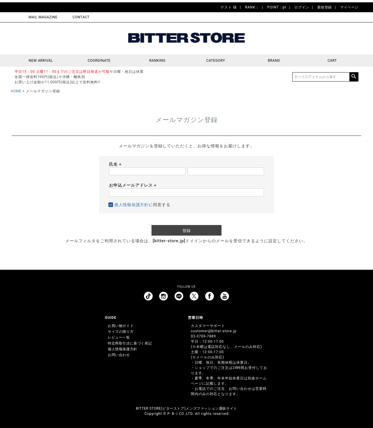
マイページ (349, 7)
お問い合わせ (119, 355)
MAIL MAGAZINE (43, 17)
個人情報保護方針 (131, 204)
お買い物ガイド (120, 326)
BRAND (274, 61)
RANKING (157, 61)
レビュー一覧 (119, 337)
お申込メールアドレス (133, 185)
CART (332, 61)
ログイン (301, 7)
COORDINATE (99, 61)
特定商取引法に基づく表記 (130, 343)
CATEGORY (215, 61)
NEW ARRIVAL (41, 61)
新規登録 (324, 7)
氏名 (116, 164)
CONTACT (81, 17)
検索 (353, 76)
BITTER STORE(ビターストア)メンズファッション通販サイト (186, 408)
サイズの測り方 (120, 332)
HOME (16, 91)
